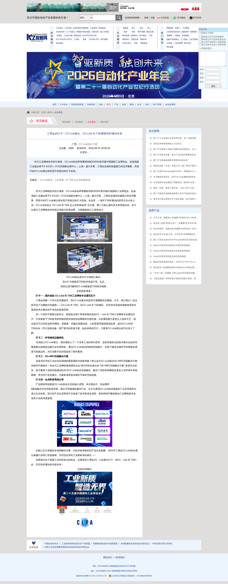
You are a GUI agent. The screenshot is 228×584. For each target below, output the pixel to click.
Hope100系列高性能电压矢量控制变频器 (171, 245)
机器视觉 (101, 28)
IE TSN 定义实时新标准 (78, 180)
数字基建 (141, 32)
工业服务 (185, 28)
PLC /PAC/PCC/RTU (64, 39)
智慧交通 (134, 39)
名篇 (124, 104)
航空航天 (134, 36)
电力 (133, 28)
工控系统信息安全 (173, 32)
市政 (135, 43)
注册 (152, 17)
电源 (84, 39)
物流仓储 (149, 32)
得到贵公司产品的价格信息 (213, 39)
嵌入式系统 (104, 32)
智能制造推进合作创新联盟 (105, 543)
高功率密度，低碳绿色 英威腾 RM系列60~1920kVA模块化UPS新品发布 (175, 228)
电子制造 (142, 36)
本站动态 (104, 122)
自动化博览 (170, 104)
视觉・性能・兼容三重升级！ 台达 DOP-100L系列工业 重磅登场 (175, 188)
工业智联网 (178, 43)
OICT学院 (157, 104)
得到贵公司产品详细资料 (212, 37)
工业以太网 (68, 36)
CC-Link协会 (46, 180)
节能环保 (143, 39)
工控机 (76, 39)
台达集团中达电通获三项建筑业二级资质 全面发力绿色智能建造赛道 (175, 182)
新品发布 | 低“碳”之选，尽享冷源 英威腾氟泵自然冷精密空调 (175, 234)
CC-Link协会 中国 (88, 144)
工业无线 (67, 28)
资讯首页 (66, 122)
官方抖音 (195, 17)
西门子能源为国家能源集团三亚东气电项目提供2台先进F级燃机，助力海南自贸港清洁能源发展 (175, 193)
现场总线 (77, 36)
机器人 (177, 28)
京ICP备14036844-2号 (98, 576)
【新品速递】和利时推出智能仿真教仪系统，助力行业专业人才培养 (175, 278)
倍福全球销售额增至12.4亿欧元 (167, 143)
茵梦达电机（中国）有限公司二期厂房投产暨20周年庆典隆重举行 (175, 166)
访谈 (101, 104)
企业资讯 (92, 122)
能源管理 (185, 32)
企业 (139, 104)
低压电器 (59, 43)
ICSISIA (63, 104)
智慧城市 (193, 32)
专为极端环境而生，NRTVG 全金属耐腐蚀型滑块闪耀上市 (175, 177)
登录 (146, 17)
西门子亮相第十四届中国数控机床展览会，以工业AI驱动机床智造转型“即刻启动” (175, 149)
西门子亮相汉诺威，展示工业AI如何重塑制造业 (174, 155)
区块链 (169, 43)
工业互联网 (193, 39)
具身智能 (185, 36)
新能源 (125, 28)
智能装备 (143, 43)
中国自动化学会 (51, 543)
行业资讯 (79, 122)
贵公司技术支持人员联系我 (213, 44)
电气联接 (104, 39)
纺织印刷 (125, 36)
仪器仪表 (95, 32)
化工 (149, 28)
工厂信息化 (70, 32)
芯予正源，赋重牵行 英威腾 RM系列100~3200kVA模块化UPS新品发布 (175, 217)
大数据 (177, 36)
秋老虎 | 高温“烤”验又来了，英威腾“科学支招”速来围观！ (175, 223)
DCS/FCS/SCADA (89, 36)
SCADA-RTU (94, 39)
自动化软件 (60, 32)
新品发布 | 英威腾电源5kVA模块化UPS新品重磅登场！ (175, 267)
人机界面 (93, 28)
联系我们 (120, 557)
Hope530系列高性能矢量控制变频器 (169, 256)
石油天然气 (126, 43)
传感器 (59, 36)
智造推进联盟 (77, 104)
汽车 (151, 36)
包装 (133, 32)
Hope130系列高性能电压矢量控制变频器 (171, 251)
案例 (132, 104)
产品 (116, 104)
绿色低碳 (169, 47)
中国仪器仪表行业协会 (162, 543)
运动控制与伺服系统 (81, 28)
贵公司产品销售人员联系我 (213, 42)
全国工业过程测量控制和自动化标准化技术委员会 (66, 547)
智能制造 (169, 28)
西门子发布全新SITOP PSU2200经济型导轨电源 (175, 240)
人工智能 (183, 39)
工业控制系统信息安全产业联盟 (76, 543)
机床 (125, 32)
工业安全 (59, 28)
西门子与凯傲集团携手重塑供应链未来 (170, 160)
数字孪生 (187, 43)
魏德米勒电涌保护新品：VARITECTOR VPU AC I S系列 (175, 262)
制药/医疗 (126, 39)
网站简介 (108, 557)
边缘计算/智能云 (172, 39)
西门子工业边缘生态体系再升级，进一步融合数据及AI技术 (175, 138)
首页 (54, 104)
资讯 (108, 104)
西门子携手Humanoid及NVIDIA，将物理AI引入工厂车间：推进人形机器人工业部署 (175, 171)
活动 (147, 104)
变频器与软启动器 (83, 32)
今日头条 (163, 17)
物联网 (169, 36)
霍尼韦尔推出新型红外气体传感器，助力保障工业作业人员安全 (175, 199)
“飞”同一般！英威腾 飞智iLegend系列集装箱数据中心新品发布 (175, 273)
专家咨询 (91, 104)
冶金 (141, 28)
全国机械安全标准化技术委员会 (135, 543)
